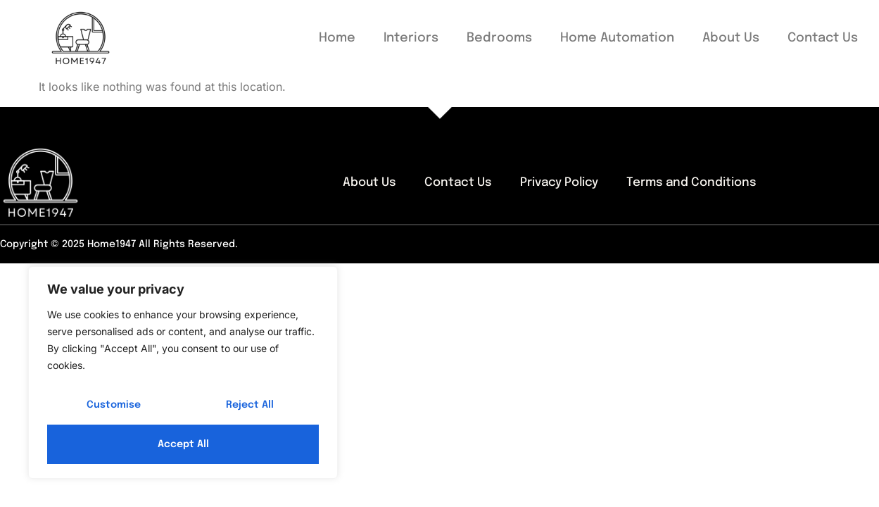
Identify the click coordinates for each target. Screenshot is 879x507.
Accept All (183, 444)
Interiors (411, 38)
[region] (183, 372)
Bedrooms (499, 38)
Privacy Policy (559, 183)
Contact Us (823, 38)
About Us (730, 38)
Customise (114, 405)
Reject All (250, 405)
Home (337, 38)
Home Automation (617, 38)
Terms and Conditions (691, 183)
